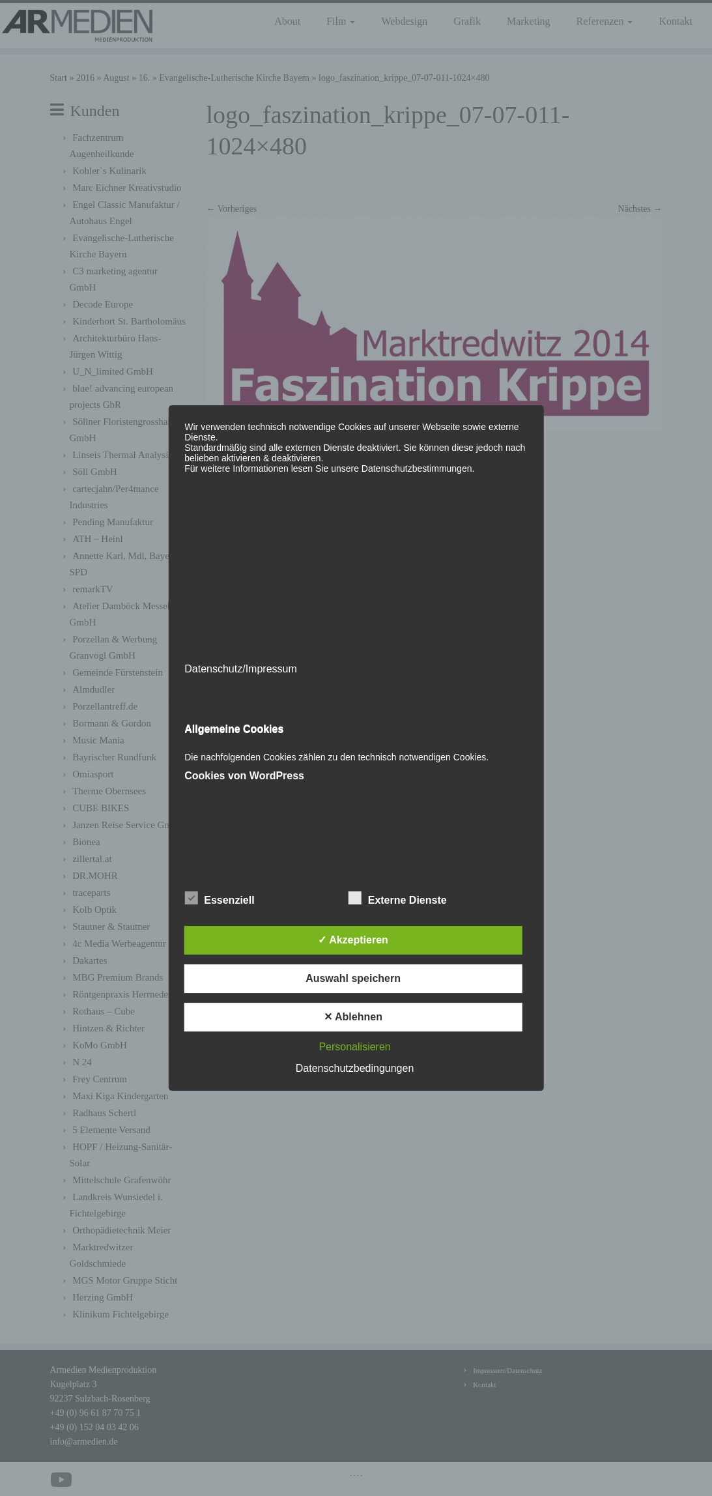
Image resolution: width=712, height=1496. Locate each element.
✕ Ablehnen (353, 1016)
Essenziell (219, 898)
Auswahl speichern (353, 978)
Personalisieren (354, 1046)
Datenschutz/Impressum (240, 668)
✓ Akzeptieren (353, 939)
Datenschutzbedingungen (355, 1068)
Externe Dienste (398, 898)
